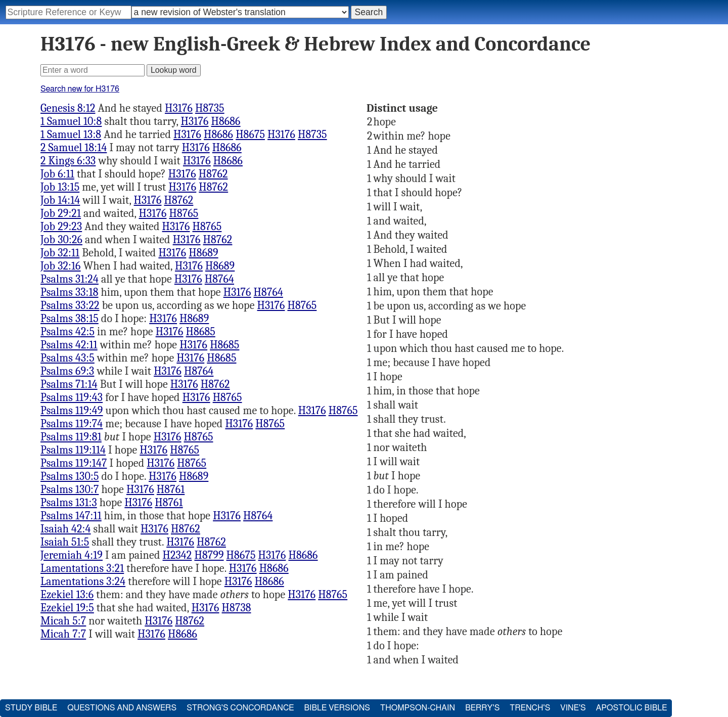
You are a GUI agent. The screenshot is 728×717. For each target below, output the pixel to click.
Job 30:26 (61, 239)
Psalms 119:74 (71, 423)
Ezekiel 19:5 (67, 607)
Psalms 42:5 (67, 331)
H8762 (213, 174)
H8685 (200, 331)
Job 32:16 (60, 266)
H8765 (183, 213)
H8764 (219, 279)
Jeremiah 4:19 (71, 555)
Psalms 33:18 (69, 292)
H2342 (177, 555)
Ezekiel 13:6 (67, 594)
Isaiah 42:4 (65, 528)
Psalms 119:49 (71, 410)
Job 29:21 (60, 213)
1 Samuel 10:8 (71, 121)
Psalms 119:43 (71, 397)
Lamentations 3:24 (82, 581)
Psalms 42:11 (69, 344)
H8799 (208, 555)
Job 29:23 (61, 226)
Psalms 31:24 (69, 279)
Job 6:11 (57, 174)
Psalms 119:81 (71, 436)
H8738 (236, 607)
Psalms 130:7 (69, 489)
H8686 (225, 121)
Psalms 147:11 (71, 515)
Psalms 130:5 (69, 476)
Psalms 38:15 (69, 318)
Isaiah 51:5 (64, 542)
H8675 (250, 134)
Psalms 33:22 (70, 305)
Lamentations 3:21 (82, 568)
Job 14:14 (60, 200)
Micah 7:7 (63, 634)
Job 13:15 (59, 187)
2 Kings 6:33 (68, 160)
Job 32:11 (59, 252)
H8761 (171, 489)
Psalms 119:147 (73, 463)
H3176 (179, 108)
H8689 (203, 252)
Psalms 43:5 (67, 358)
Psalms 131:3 (68, 502)
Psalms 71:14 (69, 384)
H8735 (209, 108)
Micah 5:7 (63, 621)
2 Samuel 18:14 (73, 147)
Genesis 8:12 (67, 108)
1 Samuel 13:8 (70, 134)
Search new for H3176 (79, 89)
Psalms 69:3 (67, 371)
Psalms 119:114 (73, 450)
